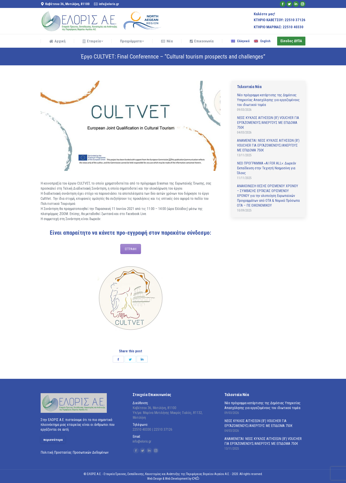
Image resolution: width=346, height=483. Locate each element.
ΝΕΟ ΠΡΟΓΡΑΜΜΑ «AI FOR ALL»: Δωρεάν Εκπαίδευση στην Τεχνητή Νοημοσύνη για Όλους (266, 168)
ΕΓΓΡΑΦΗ (130, 249)
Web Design (154, 478)
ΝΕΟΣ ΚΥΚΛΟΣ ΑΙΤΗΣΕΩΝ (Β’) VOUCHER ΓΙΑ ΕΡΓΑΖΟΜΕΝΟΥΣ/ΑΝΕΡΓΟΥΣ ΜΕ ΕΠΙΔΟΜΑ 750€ (268, 123)
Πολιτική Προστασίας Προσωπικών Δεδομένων (75, 452)
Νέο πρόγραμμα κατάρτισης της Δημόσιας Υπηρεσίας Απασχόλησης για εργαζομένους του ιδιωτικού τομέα (268, 100)
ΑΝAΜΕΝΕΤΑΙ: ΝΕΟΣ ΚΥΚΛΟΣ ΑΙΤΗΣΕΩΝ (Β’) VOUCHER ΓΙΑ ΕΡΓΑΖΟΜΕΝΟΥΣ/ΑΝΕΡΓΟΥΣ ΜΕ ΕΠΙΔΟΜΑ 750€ (268, 145)
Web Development (176, 478)
